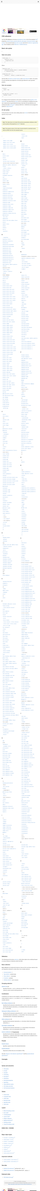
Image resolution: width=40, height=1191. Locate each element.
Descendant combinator (7, 1025)
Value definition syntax (8, 1084)
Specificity (6, 1082)
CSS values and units (8, 1086)
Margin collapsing (7, 1118)
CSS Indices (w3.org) (8, 1177)
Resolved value (7, 1100)
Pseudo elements (5, 1048)
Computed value (7, 1096)
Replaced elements (8, 1120)
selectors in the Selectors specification (14, 1053)
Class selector (7, 976)
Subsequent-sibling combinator (8, 1011)
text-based (12, 104)
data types (24, 41)
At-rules (5, 1070)
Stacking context (7, 1122)
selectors (17, 959)
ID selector (6, 978)
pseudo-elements (17, 41)
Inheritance (6, 1078)
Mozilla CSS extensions (9, 1168)
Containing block (7, 1114)
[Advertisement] (20, 16)
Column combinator (6, 1031)
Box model (6, 1112)
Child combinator (5, 1019)
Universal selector (7, 972)
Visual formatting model (9, 1124)
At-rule (25, 112)
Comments (6, 1074)
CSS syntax (6, 1068)
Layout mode (6, 1116)
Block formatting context (9, 1110)
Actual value (6, 1094)
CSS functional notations (9, 1088)
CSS (36, 39)
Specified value (7, 1102)
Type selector (7, 974)
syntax (16, 101)
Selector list (4, 986)
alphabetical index (22, 39)
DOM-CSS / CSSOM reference (20, 44)
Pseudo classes (5, 1043)
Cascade (5, 1072)
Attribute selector (7, 979)
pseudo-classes (10, 41)
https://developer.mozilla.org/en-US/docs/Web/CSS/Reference (20, 1184)
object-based (9, 106)
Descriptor (6, 1076)
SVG (18, 123)
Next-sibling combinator (7, 1003)
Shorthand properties (8, 1080)
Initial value (6, 1098)
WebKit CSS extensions (9, 1170)
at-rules (3, 42)
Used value (6, 1104)
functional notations (31, 41)
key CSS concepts (19, 42)
